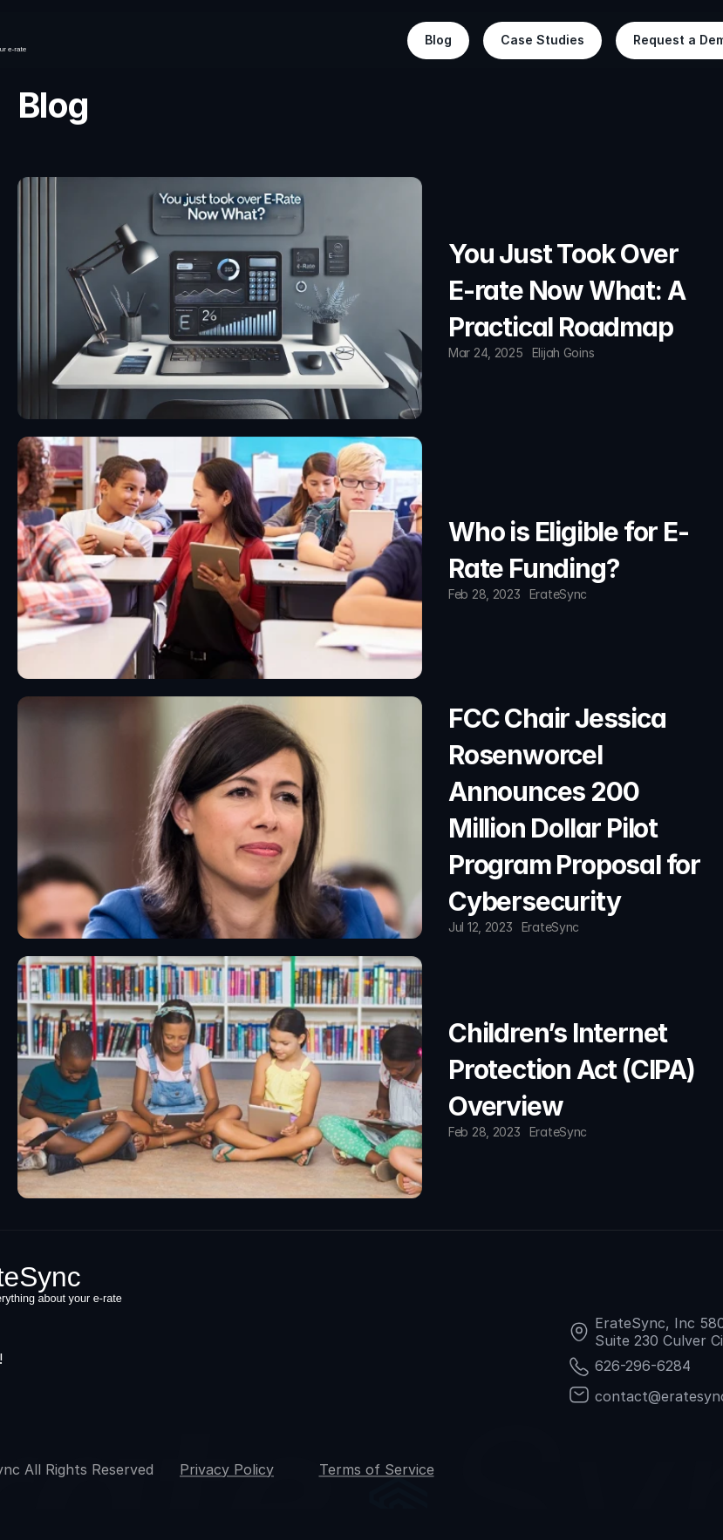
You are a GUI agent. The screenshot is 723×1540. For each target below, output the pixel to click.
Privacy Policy (227, 1469)
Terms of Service (376, 1469)
